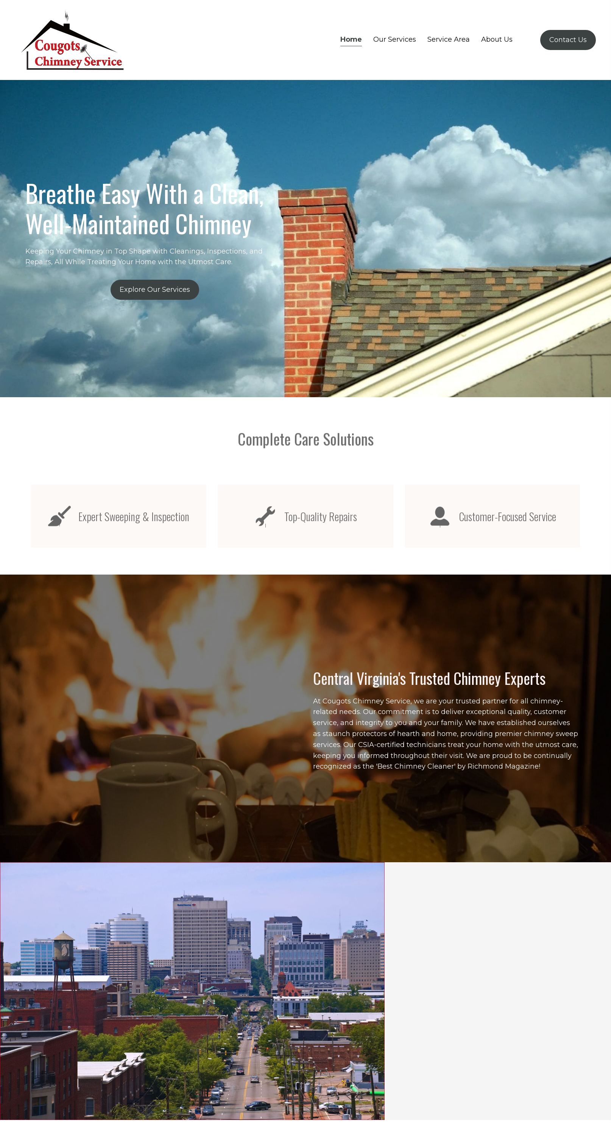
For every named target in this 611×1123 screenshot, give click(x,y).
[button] (155, 290)
